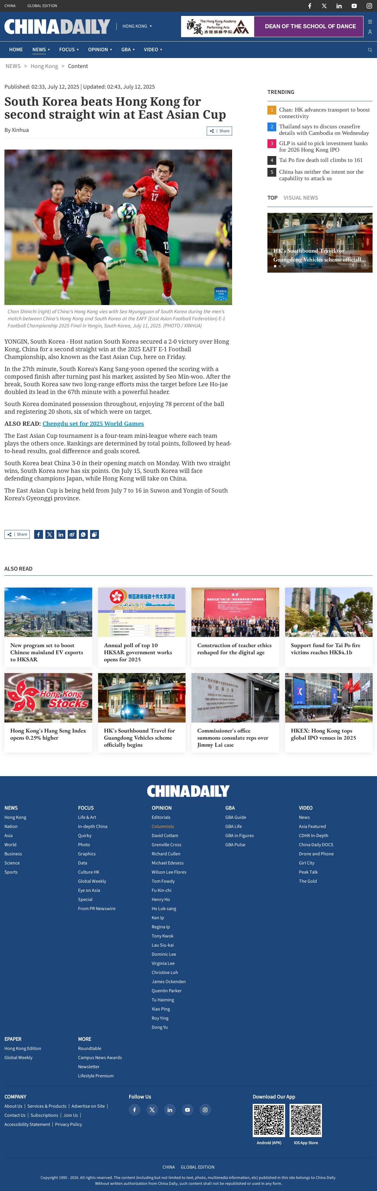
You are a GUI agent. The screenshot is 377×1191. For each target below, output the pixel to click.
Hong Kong (44, 66)
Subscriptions (44, 1115)
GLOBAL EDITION (42, 6)
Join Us (70, 1115)
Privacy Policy (68, 1124)
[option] (320, 243)
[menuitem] (135, 26)
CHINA (10, 6)
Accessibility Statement (27, 1124)
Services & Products (47, 1106)
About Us (13, 1106)
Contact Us (15, 1115)
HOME (16, 49)
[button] (275, 266)
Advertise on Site (88, 1106)
